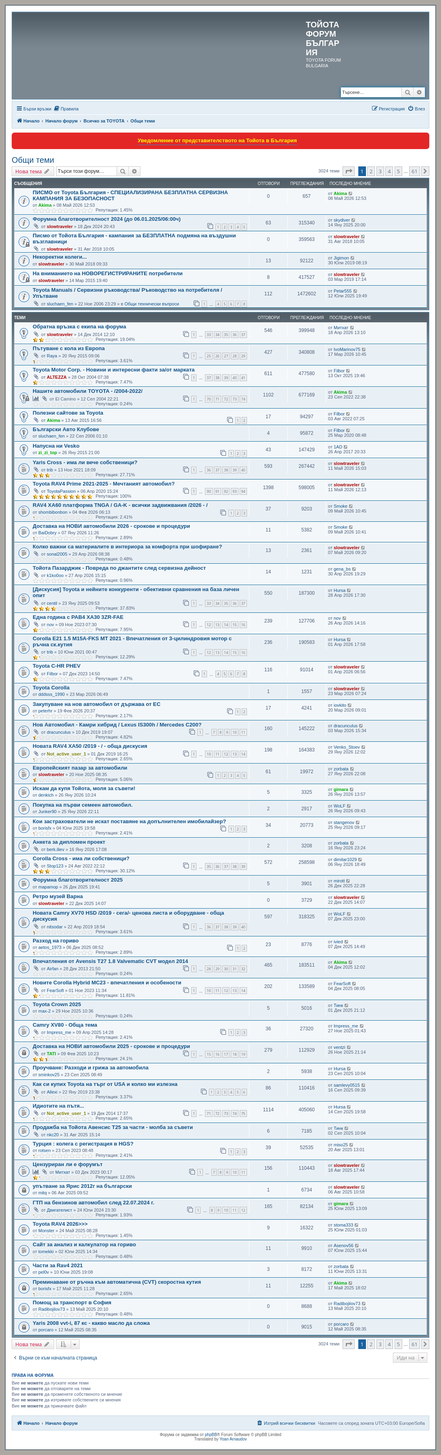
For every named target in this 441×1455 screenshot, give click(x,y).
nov (50, 624)
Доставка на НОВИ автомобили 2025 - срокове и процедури (111, 1046)
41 (243, 377)
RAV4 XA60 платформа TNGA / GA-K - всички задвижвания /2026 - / (120, 505)
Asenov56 (343, 1245)
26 (217, 356)
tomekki (46, 1251)
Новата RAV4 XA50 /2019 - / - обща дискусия (90, 746)
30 (226, 968)
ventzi (339, 1047)
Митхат (341, 327)
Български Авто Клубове (66, 429)
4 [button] (389, 171)
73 (234, 399)
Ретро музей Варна (58, 896)
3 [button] (380, 171)
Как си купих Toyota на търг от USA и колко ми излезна (105, 1084)
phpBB (211, 1434)
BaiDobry (47, 532)
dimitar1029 (345, 859)
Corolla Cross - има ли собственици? (81, 858)
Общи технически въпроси (151, 303)
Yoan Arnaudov (233, 1439)
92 (226, 491)
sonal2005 (57, 554)
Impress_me (59, 1032)
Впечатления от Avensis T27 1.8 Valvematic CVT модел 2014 (110, 961)
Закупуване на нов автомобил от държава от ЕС (97, 704)
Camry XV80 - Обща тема (65, 1025)
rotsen (44, 1150)
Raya (52, 355)
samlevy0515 (347, 1085)
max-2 (44, 1011)
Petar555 (343, 291)
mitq (42, 1192)
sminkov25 (49, 1074)
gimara (341, 789)
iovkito (340, 705)
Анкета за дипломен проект (69, 842)
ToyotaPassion (61, 491)
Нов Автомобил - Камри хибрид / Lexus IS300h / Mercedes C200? (117, 725)
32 (243, 968)
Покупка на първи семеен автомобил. (82, 805)
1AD (338, 446)
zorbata (341, 768)
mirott (339, 880)
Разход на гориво (56, 941)
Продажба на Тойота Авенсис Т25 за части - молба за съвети (113, 1127)
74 (243, 399)
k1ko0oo (55, 575)
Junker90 (47, 811)
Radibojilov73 (51, 1309)
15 (234, 624)
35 (226, 334)
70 (209, 399)
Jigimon (341, 257)
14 (226, 624)
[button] (349, 171)
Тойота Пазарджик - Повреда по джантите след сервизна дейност (119, 568)
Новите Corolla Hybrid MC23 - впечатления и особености (107, 983)
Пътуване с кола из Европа (69, 348)
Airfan (53, 968)
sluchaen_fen (60, 303)
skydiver (342, 220)
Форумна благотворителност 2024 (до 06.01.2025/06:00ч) (107, 219)
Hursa (339, 590)
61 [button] (415, 171)
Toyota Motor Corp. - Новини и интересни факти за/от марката (113, 370)
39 (226, 377)
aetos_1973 (50, 947)
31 (234, 968)
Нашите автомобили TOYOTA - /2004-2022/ (87, 391)
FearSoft (55, 990)
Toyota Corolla (51, 688)
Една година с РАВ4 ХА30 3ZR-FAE (78, 617)
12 (209, 624)
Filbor (339, 370)
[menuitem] (66, 109)
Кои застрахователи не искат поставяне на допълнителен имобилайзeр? (129, 821)
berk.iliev (55, 849)
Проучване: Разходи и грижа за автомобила (90, 1068)
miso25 (341, 1144)
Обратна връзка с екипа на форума (79, 327)
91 (217, 491)
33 (209, 334)
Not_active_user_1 (66, 753)
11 (243, 732)
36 (234, 334)
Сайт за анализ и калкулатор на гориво (84, 1244)
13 (217, 624)
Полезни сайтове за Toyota (68, 413)
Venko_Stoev (347, 747)
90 (209, 491)
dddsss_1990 (51, 694)
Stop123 (55, 865)
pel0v (43, 1272)
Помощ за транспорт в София (72, 1302)
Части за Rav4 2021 (58, 1265)
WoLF (339, 805)
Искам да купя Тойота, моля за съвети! (84, 788)
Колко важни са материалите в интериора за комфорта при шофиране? (127, 547)
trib (50, 469)
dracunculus (59, 732)
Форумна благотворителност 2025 (78, 880)
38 (217, 377)
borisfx (44, 828)
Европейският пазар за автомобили (80, 768)
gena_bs (342, 569)
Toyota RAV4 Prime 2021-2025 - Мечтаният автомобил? (104, 484)
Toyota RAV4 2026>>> (60, 1224)
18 (234, 1054)
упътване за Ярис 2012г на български (82, 1186)
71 (217, 399)
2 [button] (371, 171)
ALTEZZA (57, 377)
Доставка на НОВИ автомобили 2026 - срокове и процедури (111, 526)
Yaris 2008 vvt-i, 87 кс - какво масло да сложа (91, 1323)
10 (234, 732)
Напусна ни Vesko (56, 446)
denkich (46, 795)
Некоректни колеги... (60, 257)
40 (234, 377)
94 (243, 491)
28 (234, 356)
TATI (51, 1053)
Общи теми (33, 160)
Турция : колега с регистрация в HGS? (83, 1144)
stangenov (344, 822)
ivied (338, 941)
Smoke (340, 506)
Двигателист (59, 1210)
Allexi (52, 1092)
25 (209, 356)
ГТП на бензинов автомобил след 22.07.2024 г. (93, 1203)
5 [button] (398, 171)
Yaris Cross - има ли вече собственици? (85, 462)
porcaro (45, 1329)
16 (243, 624)
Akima (45, 205)
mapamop (48, 886)
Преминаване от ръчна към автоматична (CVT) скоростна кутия (117, 1282)
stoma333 (343, 1225)
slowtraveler (60, 226)
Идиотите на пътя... (58, 1106)
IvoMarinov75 (347, 349)
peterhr (45, 710)
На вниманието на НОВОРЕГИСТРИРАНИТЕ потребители (108, 273)
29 (243, 356)
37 (243, 334)
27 (226, 356)
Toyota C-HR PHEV (56, 666)
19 (243, 1054)
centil (52, 603)
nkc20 (53, 1134)
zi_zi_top (47, 452)
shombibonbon (52, 512)
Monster (46, 1230)
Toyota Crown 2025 (57, 1004)
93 (234, 491)
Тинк (338, 1005)
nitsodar (55, 926)
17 (226, 1054)
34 (217, 334)
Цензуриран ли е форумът (67, 1164)
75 (243, 1113)
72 (226, 399)
